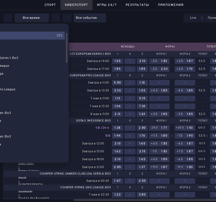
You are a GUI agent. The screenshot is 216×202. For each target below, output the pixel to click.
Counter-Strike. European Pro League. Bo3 (78, 75)
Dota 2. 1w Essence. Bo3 (93, 121)
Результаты (137, 5)
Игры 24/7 (107, 5)
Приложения (171, 5)
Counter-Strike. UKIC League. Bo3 (85, 187)
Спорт (50, 5)
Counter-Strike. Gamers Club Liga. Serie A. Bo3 (75, 174)
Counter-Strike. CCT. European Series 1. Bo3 (77, 54)
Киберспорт (76, 5)
